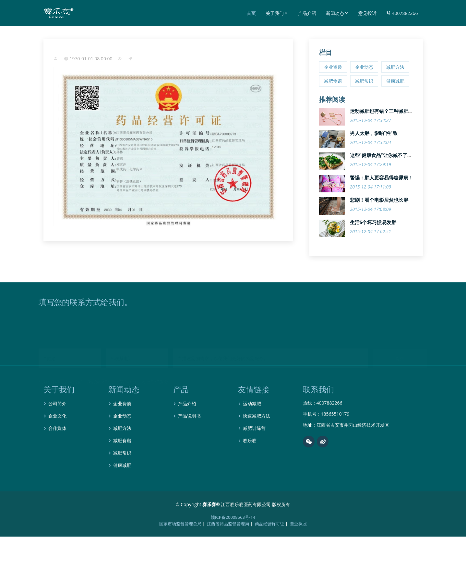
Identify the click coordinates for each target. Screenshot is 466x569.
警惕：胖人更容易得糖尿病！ (381, 178)
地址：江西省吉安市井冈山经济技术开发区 (346, 443)
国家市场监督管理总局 (180, 542)
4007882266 (402, 13)
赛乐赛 (250, 458)
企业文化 (57, 434)
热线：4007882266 (322, 421)
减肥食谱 (333, 81)
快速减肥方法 (256, 434)
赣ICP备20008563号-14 (233, 535)
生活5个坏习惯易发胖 (373, 222)
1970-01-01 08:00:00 (91, 58)
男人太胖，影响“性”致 (374, 133)
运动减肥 (252, 421)
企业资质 (333, 67)
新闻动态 (337, 13)
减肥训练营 (254, 446)
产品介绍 (307, 13)
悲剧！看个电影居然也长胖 (379, 200)
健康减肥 (395, 81)
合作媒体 (57, 446)
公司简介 (57, 421)
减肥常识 (364, 81)
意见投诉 (367, 13)
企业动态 (364, 67)
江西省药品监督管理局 (228, 542)
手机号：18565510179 (326, 432)
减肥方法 (395, 67)
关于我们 (277, 13)
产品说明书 (189, 434)
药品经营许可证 (269, 542)
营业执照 (298, 542)
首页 (251, 13)
